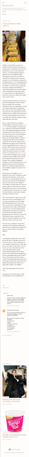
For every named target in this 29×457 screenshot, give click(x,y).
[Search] (26, 2)
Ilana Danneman (11, 310)
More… (4, 14)
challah (7, 287)
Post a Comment (6, 335)
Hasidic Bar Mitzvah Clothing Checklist (11, 400)
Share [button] (3, 285)
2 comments (9, 439)
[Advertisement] (14, 349)
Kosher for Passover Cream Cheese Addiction (14, 436)
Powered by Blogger (14, 449)
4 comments (9, 404)
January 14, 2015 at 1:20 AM (13, 305)
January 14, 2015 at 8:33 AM (13, 331)
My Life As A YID (7, 6)
